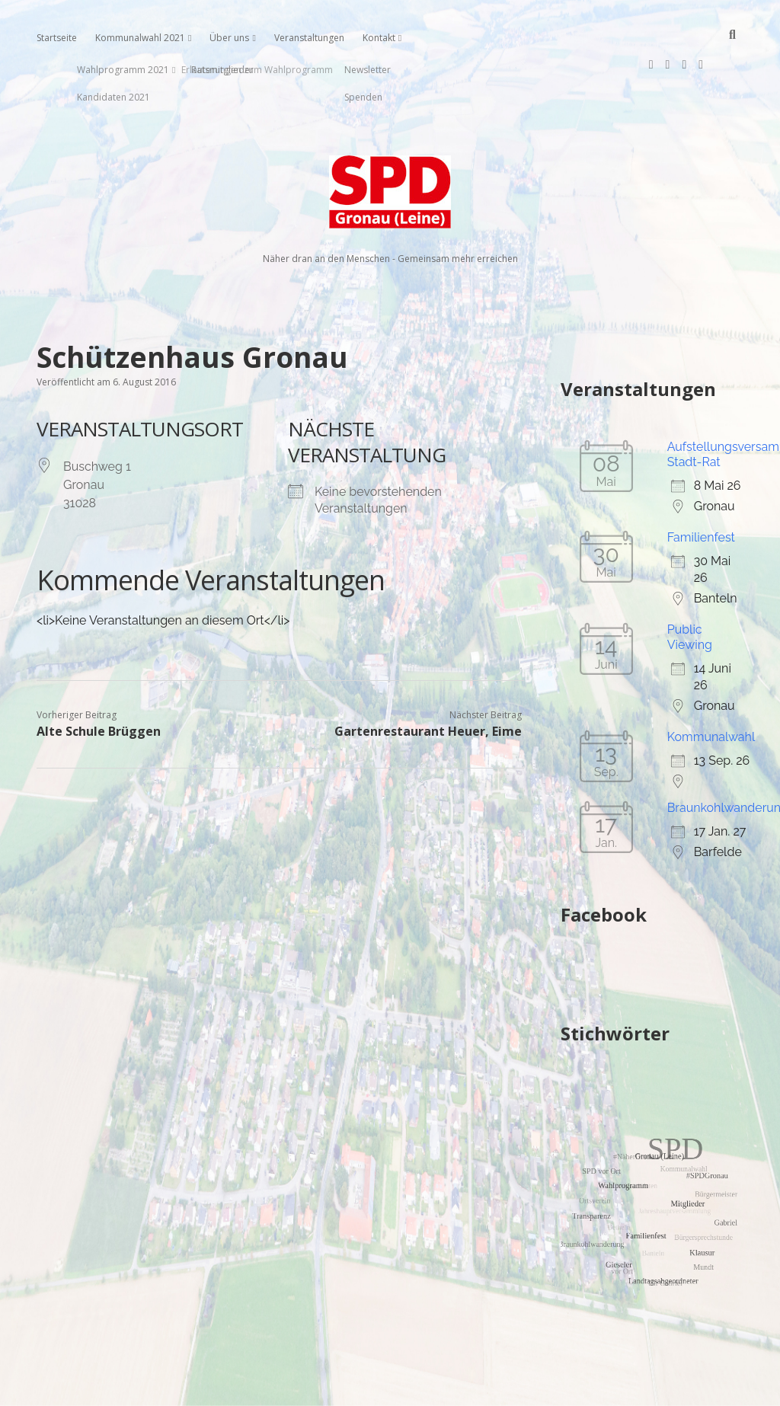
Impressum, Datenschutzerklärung (390, 1387)
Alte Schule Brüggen (99, 682)
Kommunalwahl (711, 688)
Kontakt (379, 37)
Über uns (229, 37)
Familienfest (701, 488)
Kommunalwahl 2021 (140, 37)
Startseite (57, 37)
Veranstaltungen (309, 37)
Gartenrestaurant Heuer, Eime (428, 682)
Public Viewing (689, 588)
